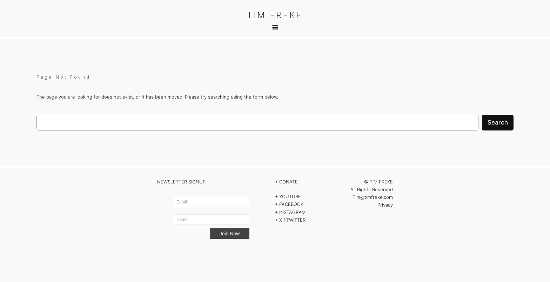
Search (498, 122)
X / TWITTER (293, 220)
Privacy (385, 205)
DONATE (288, 181)
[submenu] (274, 27)
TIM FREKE (275, 15)
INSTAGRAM (292, 212)
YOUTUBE (290, 196)
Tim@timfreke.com (373, 197)
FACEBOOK (291, 204)
